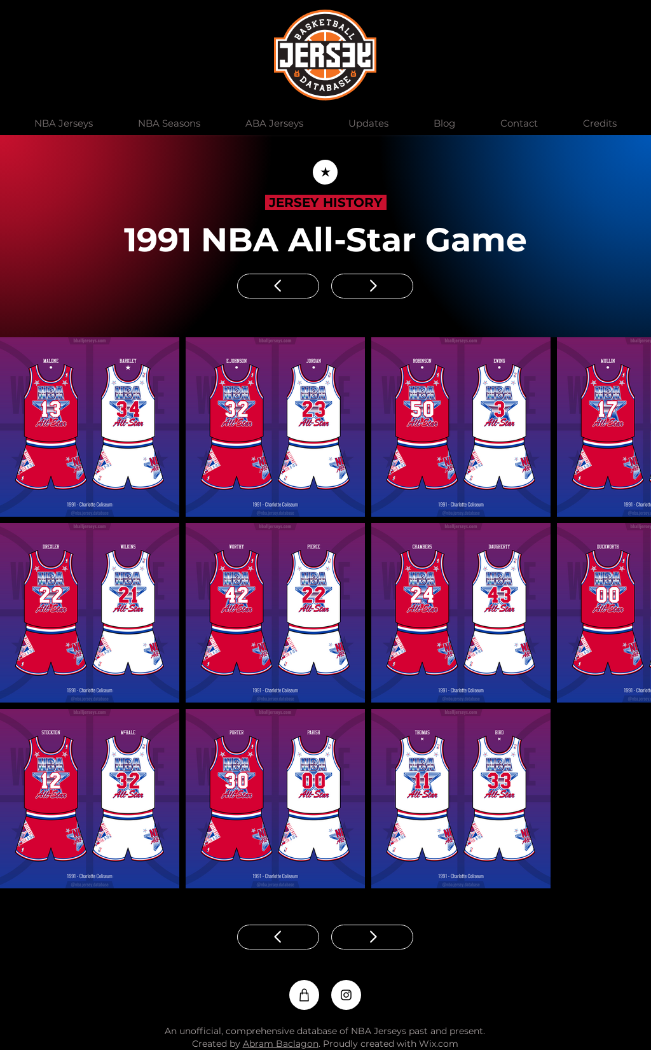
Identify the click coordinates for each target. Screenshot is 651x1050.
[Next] (372, 286)
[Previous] (278, 286)
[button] (63, 123)
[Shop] (304, 995)
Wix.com (438, 1043)
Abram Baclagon (281, 1043)
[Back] (325, 172)
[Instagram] (346, 995)
